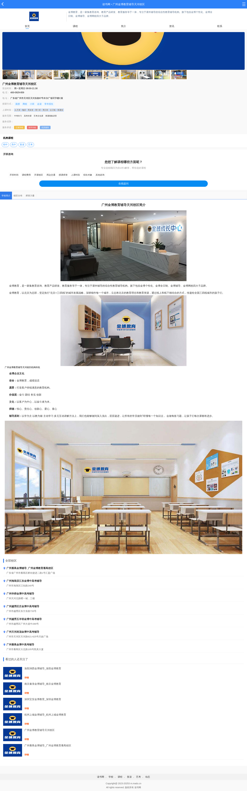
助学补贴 (32, 127)
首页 (27, 26)
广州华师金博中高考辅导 (18, 593)
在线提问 (123, 183)
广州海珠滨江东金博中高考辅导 (22, 581)
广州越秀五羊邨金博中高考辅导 (22, 619)
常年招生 (48, 104)
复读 (22, 144)
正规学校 (19, 127)
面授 (17, 104)
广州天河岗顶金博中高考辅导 (21, 631)
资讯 (171, 26)
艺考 (30, 144)
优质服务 (45, 127)
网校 (25, 104)
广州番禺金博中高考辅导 (18, 644)
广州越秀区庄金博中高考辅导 (21, 606)
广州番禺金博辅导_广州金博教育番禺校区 (28, 568)
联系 (219, 26)
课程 (75, 26)
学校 (111, 776)
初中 (5, 144)
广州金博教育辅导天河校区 (129, 4)
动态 (147, 776)
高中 (13, 144)
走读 (39, 104)
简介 (123, 26)
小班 (32, 104)
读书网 (106, 4)
